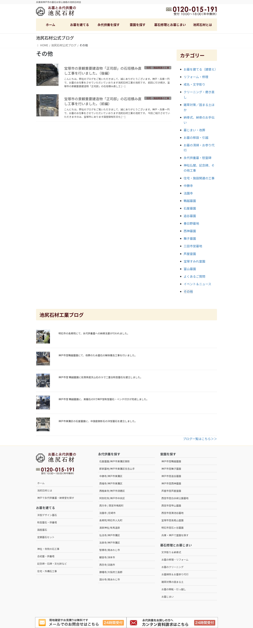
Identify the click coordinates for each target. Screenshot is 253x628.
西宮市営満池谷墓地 (172, 513)
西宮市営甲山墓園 (171, 505)
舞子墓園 (190, 238)
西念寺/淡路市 (107, 564)
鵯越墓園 (190, 201)
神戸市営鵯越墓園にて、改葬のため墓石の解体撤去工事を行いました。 (98, 355)
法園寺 (188, 193)
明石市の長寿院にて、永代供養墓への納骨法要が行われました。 (94, 333)
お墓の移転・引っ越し (173, 589)
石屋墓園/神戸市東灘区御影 (114, 461)
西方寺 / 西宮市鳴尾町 (111, 505)
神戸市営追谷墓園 (171, 476)
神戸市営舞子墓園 (171, 468)
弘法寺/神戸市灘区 (109, 535)
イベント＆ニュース (197, 284)
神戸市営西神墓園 (171, 483)
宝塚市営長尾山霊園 (172, 520)
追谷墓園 (190, 216)
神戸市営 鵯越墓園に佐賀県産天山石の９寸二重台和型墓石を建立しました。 (101, 377)
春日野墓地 (191, 223)
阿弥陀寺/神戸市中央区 (112, 498)
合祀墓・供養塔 (45, 556)
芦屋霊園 (190, 254)
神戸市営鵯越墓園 (171, 461)
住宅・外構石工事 (47, 571)
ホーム (41, 483)
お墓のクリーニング (172, 567)
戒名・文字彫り (194, 84)
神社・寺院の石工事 (48, 549)
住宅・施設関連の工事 (199, 178)
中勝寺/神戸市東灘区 (110, 476)
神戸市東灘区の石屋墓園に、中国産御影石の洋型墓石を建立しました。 (98, 421)
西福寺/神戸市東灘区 (110, 483)
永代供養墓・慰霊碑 (197, 158)
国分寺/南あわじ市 (109, 579)
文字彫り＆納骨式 (171, 552)
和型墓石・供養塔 (47, 522)
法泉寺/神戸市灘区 (109, 542)
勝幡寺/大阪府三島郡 (110, 572)
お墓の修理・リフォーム (175, 559)
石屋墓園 (190, 208)
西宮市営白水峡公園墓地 (175, 498)
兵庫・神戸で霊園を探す (175, 535)
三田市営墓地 (193, 246)
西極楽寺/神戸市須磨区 (112, 491)
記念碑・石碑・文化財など (52, 563)
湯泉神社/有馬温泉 (109, 527)
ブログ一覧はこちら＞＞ (200, 439)
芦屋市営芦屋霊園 (171, 491)
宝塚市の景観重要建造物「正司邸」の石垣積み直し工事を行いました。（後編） (102, 71)
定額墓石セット (45, 537)
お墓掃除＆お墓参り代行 (175, 574)
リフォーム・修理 (196, 77)
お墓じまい (167, 596)
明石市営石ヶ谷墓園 (172, 527)
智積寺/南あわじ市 (109, 550)
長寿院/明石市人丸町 (110, 520)
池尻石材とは (44, 490)
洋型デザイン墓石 (47, 515)
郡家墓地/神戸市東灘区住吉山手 (117, 468)
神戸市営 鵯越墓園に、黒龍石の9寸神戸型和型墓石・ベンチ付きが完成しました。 (104, 399)
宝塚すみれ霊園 (194, 261)
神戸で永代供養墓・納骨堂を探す (55, 498)
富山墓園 (190, 269)
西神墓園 (190, 231)
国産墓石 (42, 529)
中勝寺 (188, 185)
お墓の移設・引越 (196, 137)
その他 (188, 291)
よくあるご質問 (194, 276)
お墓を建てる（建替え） (201, 69)
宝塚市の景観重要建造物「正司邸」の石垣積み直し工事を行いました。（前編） (102, 101)
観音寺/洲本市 (108, 557)
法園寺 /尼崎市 (107, 513)
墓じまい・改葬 (194, 130)
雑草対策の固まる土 (172, 582)
